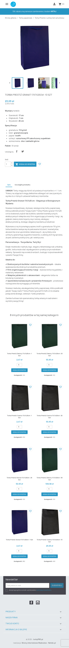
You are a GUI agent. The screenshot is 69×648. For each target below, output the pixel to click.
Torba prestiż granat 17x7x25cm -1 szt (19, 540)
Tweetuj (22, 151)
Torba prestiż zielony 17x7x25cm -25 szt (50, 355)
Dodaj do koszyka (25, 164)
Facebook (31, 602)
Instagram (38, 602)
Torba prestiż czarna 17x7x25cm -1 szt (19, 417)
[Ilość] (8, 164)
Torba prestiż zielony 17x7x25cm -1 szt (19, 355)
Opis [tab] (9, 185)
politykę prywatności (44, 590)
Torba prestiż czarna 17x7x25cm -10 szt (49, 541)
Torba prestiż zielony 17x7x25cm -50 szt (50, 479)
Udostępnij (16, 151)
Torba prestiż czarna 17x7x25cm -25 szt (49, 417)
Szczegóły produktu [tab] (22, 185)
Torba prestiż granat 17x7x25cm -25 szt (19, 479)
